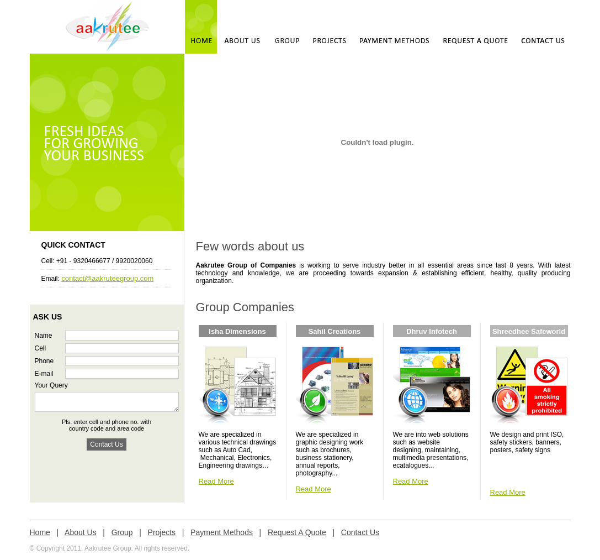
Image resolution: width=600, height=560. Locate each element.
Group (122, 532)
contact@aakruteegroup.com (107, 278)
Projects (162, 532)
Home (40, 532)
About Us (81, 532)
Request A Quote (297, 532)
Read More (216, 481)
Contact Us (360, 532)
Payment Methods (221, 532)
